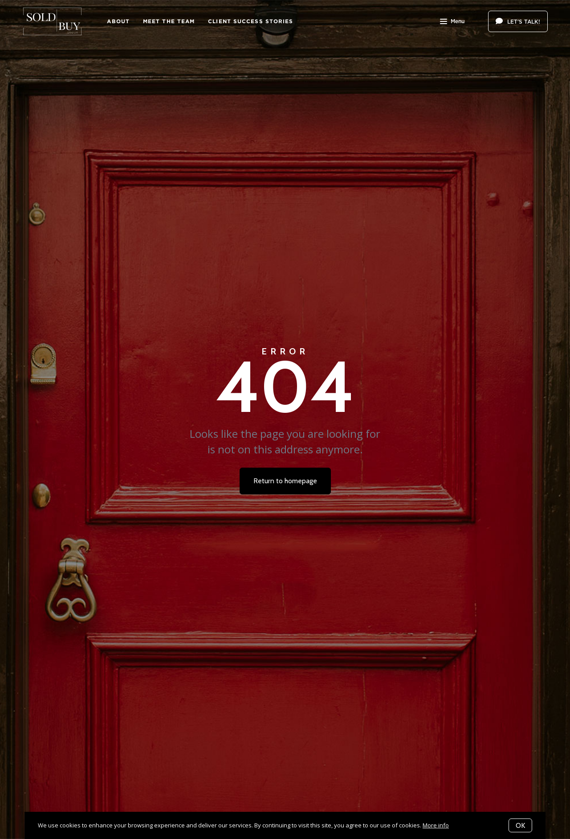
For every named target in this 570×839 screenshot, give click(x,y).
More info (436, 825)
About (118, 21)
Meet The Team (169, 21)
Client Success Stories (250, 21)
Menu (452, 22)
